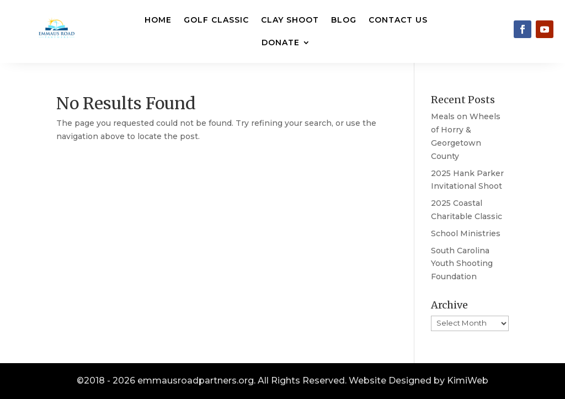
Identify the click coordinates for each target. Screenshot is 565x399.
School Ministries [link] (465, 233)
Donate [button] (281, 42)
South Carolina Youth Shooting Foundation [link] (462, 264)
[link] (522, 29)
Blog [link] (343, 20)
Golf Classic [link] (216, 20)
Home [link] (158, 20)
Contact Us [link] (398, 20)
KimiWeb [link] (467, 380)
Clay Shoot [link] (290, 20)
